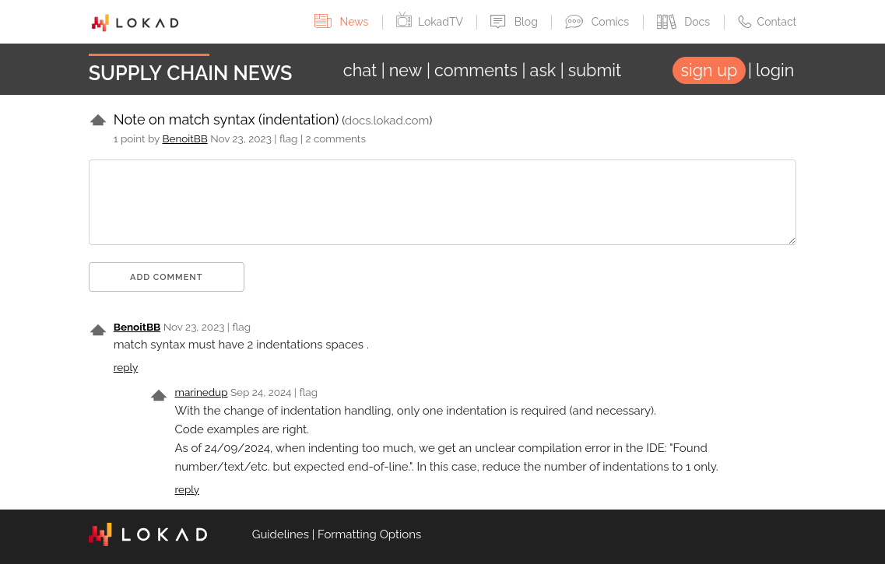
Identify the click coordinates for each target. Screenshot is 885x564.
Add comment (166, 277)
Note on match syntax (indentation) (226, 119)
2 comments (335, 138)
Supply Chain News (191, 73)
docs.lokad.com (387, 121)
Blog (515, 22)
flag (288, 138)
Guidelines (280, 534)
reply (126, 367)
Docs (685, 22)
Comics (598, 22)
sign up (709, 70)
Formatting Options (369, 534)
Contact (767, 22)
